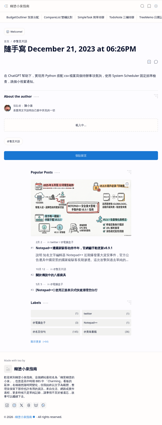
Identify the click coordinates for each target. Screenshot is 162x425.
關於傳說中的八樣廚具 (51, 275)
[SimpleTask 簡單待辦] (91, 17)
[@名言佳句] (55, 331)
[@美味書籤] (106, 331)
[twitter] (55, 242)
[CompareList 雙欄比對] (58, 17)
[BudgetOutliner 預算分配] (23, 17)
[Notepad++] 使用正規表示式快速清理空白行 (66, 290)
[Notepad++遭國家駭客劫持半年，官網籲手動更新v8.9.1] (81, 207)
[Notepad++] (106, 322)
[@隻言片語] (13, 141)
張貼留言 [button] (81, 155)
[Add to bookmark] (127, 184)
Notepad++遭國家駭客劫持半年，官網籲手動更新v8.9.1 (74, 248)
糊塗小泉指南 (19, 6)
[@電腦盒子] (67, 242)
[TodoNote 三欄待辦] (122, 17)
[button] (6, 6)
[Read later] (149, 62)
